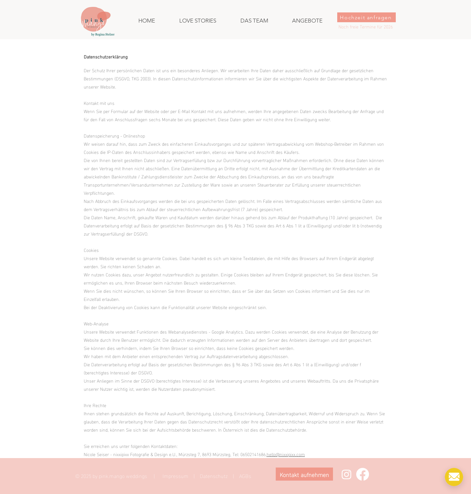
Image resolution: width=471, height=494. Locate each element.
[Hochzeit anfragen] (366, 17)
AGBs (245, 475)
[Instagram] (346, 474)
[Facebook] (362, 474)
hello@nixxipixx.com (286, 454)
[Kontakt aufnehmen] (304, 474)
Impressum (175, 475)
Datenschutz (214, 475)
